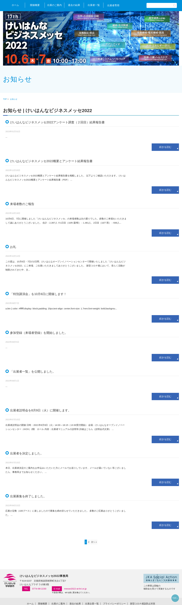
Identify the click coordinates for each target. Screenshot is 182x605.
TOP (5, 99)
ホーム (15, 5)
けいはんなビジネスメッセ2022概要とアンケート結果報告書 (51, 161)
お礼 (13, 247)
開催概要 (35, 5)
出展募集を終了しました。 (28, 496)
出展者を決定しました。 (26, 453)
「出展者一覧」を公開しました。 (33, 371)
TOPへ (175, 598)
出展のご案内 (54, 5)
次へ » (94, 542)
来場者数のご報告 (22, 204)
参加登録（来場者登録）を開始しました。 (39, 332)
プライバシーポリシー (114, 603)
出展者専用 (113, 5)
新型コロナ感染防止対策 (142, 603)
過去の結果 (74, 5)
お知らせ (13, 99)
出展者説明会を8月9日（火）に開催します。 (40, 410)
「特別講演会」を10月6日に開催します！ (38, 294)
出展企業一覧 (92, 603)
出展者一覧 (94, 5)
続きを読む (165, 147)
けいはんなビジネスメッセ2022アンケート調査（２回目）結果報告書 (57, 122)
